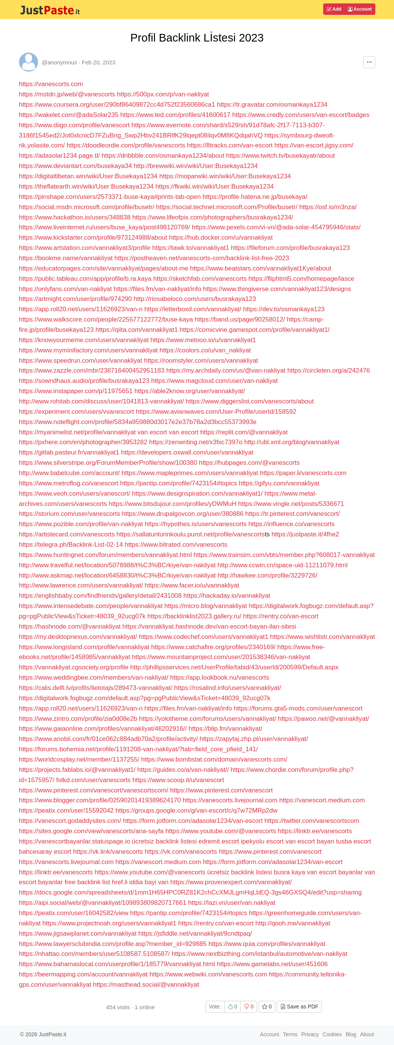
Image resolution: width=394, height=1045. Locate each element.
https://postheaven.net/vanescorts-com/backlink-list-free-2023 (202, 258)
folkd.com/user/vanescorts (93, 780)
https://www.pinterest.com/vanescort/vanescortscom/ (93, 790)
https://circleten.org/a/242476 (328, 370)
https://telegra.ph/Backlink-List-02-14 (71, 544)
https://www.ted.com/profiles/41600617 (175, 114)
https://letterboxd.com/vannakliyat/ (192, 309)
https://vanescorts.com (51, 84)
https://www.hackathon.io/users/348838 (75, 217)
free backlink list (87, 882)
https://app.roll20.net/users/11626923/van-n (81, 309)
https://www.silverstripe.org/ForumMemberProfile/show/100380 (108, 462)
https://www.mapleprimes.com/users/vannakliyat (189, 473)
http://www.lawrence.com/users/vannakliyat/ (81, 585)
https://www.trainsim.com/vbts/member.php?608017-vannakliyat (284, 555)
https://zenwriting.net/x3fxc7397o (195, 442)
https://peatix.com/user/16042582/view (74, 913)
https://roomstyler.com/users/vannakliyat (201, 360)
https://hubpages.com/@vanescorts (249, 462)
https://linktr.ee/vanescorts (315, 831)
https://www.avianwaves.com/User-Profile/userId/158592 (216, 411)
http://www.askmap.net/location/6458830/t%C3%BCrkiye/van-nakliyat (117, 575)
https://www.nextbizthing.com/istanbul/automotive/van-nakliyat (260, 953)
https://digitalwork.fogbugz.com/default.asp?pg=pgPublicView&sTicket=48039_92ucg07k (145, 698)
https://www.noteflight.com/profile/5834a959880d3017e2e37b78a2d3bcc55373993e (138, 422)
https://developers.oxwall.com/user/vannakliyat (187, 452)
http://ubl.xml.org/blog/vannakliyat (292, 442)
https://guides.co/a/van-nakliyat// (183, 769)
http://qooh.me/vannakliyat (292, 923)
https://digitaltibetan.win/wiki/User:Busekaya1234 (88, 176)
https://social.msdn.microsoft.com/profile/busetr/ (87, 207)
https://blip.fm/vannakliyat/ (225, 728)
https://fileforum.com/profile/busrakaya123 (290, 247)
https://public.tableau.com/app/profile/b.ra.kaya (85, 278)
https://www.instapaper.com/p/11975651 (76, 391)
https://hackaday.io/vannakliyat (226, 595)
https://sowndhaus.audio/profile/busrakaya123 (84, 380)
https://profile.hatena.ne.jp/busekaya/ (255, 196)
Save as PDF (299, 1006)
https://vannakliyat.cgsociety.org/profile (74, 667)
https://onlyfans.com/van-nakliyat (65, 289)
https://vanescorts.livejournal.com (230, 800)
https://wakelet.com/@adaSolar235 (69, 114)
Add (334, 9)
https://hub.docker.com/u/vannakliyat (221, 237)
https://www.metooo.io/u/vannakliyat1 (203, 340)
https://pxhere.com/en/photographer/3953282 (83, 442)
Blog (351, 1034)
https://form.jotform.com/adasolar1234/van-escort (193, 820)
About (367, 1034)
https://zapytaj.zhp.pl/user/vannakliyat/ (253, 739)
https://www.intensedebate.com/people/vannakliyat (91, 606)
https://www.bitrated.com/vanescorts (176, 544)
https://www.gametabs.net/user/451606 (272, 964)
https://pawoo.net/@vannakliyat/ (323, 718)
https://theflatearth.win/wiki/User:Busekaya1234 (86, 186)
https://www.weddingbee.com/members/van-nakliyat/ (94, 677)
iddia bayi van (149, 882)
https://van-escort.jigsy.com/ (313, 145)
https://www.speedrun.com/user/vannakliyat (80, 360)
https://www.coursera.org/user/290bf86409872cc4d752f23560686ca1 (117, 104)
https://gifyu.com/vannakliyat (279, 483)
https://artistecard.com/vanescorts (67, 534)
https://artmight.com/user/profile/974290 (75, 298)
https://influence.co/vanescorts (291, 524)
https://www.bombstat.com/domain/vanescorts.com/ (214, 759)
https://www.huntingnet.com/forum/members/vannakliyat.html (105, 555)
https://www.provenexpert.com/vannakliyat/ (231, 882)
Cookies (332, 1034)
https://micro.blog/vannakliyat (205, 606)
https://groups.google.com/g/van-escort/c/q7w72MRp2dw (196, 810)
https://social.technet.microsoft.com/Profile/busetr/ (227, 207)
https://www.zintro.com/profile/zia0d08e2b (78, 718)
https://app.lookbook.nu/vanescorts (219, 677)
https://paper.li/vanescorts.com (303, 473)
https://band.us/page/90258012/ (240, 319)
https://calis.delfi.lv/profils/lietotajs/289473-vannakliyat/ (95, 687)
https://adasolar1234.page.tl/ (59, 155)
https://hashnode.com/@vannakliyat (70, 626)
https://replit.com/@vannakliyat (244, 432)
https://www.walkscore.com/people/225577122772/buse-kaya (106, 319)
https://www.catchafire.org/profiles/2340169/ (213, 647)
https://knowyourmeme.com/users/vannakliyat (84, 340)
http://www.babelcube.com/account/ (69, 473)
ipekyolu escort (262, 841)
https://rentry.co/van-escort (280, 616)
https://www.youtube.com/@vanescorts (220, 831)
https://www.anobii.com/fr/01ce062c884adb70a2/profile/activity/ (108, 739)
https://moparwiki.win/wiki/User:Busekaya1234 (225, 176)
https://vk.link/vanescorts (108, 851)
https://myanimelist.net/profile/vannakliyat (77, 432)
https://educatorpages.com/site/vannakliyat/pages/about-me (103, 268)
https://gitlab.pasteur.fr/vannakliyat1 (69, 452)
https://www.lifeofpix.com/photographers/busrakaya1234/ (212, 217)
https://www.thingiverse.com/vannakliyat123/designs (277, 289)
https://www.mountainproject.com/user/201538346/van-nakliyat (221, 657)
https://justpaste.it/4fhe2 (305, 534)
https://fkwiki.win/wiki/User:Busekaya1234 (214, 186)
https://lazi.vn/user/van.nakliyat (231, 902)
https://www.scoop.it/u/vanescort (178, 780)
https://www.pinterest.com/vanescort (221, 790)
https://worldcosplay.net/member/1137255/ (79, 759)
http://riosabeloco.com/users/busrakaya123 (195, 298)
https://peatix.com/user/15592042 (66, 810)
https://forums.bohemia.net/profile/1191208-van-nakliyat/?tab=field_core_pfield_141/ (138, 749)
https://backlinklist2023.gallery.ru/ (194, 616)
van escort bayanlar (335, 872)
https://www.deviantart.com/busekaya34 (75, 166)
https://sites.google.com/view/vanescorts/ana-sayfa (91, 831)
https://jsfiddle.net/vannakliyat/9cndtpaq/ (195, 933)
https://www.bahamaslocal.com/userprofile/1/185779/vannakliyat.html (117, 964)
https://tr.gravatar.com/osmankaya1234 (272, 104)
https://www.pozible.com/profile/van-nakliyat (81, 524)
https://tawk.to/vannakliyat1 (190, 247)
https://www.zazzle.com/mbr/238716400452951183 (92, 370)
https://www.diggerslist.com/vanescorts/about (250, 401)
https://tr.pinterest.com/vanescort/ (292, 513)
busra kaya (289, 872)
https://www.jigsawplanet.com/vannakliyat (78, 933)
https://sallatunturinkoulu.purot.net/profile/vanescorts (190, 534)
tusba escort (353, 841)
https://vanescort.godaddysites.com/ (71, 820)
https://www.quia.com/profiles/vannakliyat (267, 943)
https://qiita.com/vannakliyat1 (137, 329)
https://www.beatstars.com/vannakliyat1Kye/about (260, 268)
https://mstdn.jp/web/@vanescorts (67, 94)
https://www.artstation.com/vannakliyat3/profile (84, 247)
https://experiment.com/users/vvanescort (76, 411)
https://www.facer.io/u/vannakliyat (192, 585)
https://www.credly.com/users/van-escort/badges (300, 114)
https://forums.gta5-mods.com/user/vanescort (298, 708)
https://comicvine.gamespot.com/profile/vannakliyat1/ (255, 329)
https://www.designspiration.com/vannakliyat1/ (197, 493)
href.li (120, 882)
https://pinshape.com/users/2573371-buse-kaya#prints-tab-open (110, 196)
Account (360, 9)
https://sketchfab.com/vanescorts (199, 278)
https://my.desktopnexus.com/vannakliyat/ (78, 636)
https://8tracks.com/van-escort (230, 145)
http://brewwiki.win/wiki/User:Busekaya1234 (196, 166)
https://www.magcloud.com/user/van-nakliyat (214, 380)
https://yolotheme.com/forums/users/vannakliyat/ (207, 718)
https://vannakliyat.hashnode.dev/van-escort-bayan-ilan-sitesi (209, 626)
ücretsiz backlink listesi (164, 841)
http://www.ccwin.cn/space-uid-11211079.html (282, 565)
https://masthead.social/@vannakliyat (146, 984)
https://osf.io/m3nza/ (328, 207)
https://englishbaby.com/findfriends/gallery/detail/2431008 (100, 595)
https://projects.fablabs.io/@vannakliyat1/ (77, 769)
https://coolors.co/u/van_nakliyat (205, 350)
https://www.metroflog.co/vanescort (68, 483)
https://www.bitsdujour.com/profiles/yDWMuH (172, 503)
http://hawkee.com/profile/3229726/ (267, 575)
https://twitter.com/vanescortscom (312, 820)
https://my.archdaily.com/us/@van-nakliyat (226, 370)
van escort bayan (310, 841)
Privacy (310, 1034)
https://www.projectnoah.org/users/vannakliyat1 (109, 923)
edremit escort (218, 841)
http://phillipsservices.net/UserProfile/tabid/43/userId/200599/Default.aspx (234, 667)
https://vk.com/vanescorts (181, 851)
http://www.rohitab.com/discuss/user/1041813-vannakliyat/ (101, 401)
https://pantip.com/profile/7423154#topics (178, 483)
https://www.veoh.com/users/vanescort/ (74, 493)
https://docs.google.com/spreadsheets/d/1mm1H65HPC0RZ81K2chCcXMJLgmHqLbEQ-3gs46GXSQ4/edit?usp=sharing (190, 892)
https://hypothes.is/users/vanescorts (196, 524)
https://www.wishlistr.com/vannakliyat (322, 636)
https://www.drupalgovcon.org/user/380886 (183, 513)
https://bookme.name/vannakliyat (66, 258)
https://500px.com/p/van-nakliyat (163, 94)
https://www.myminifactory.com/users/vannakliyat (88, 350)
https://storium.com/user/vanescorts (69, 513)
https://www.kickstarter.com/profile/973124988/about (93, 237)
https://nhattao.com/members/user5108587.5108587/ (95, 953)
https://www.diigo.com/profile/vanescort (74, 125)
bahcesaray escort (45, 851)
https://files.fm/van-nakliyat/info (157, 289)
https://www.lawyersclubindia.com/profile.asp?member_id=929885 (114, 943)
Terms (290, 1034)
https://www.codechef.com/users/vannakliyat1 (203, 636)
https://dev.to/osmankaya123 (283, 309)
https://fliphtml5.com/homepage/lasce (301, 278)
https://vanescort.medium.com (322, 800)
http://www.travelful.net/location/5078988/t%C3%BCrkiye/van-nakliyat (117, 565)
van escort (152, 432)
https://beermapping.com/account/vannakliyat (83, 974)
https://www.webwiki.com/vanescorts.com (208, 974)
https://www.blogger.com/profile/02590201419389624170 (100, 800)
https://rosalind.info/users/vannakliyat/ (227, 687)
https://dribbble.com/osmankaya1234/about (163, 155)
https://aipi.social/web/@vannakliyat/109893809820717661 (103, 902)
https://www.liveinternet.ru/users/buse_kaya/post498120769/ (104, 227)
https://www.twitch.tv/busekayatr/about (280, 155)
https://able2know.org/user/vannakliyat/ (189, 391)
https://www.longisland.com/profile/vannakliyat (84, 647)
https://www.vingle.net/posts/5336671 (291, 503)
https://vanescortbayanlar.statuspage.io (74, 841)
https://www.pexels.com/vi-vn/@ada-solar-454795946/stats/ (276, 227)
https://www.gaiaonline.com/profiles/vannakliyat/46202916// (103, 728)
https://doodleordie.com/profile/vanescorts (126, 145)
